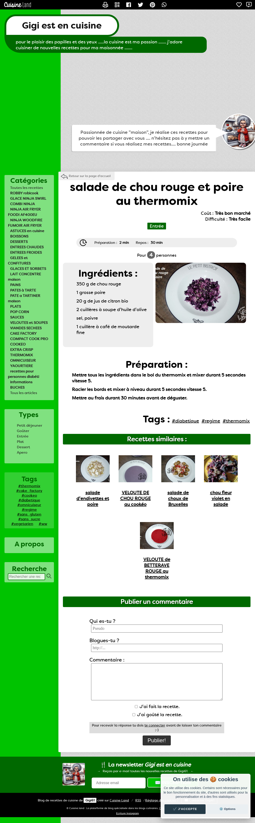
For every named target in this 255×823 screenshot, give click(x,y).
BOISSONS (19, 236)
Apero (22, 452)
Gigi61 (90, 800)
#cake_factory (29, 490)
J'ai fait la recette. (157, 706)
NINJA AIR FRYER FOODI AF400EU (24, 212)
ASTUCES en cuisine (27, 231)
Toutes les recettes (26, 187)
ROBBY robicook (24, 193)
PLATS (15, 306)
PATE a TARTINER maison (24, 298)
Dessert (23, 447)
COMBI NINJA (22, 204)
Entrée (23, 436)
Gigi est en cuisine (62, 25)
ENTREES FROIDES (26, 252)
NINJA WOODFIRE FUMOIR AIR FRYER (25, 223)
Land (119, 800)
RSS (138, 800)
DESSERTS (19, 241)
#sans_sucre (29, 519)
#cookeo (29, 495)
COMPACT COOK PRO (29, 338)
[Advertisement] (127, 88)
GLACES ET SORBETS (28, 268)
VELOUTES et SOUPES (29, 322)
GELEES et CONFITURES (19, 261)
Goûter (23, 430)
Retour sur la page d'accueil (90, 176)
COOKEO (18, 344)
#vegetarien (22, 523)
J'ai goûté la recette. (157, 715)
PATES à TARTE (23, 290)
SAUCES (17, 317)
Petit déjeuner (29, 425)
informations (21, 382)
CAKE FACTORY (23, 333)
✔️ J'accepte (185, 809)
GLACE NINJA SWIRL (28, 198)
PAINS (15, 285)
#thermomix (29, 486)
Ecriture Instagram (127, 813)
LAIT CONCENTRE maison (24, 277)
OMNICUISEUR (23, 360)
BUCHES (17, 387)
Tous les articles (23, 392)
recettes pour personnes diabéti (23, 374)
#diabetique (29, 500)
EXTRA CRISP (21, 349)
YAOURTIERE (21, 365)
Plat (20, 441)
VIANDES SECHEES (26, 328)
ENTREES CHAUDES (27, 247)
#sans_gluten (29, 514)
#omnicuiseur (29, 504)
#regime (29, 509)
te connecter (154, 725)
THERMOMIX (21, 355)
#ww (43, 523)
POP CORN (19, 311)
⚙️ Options (227, 809)
